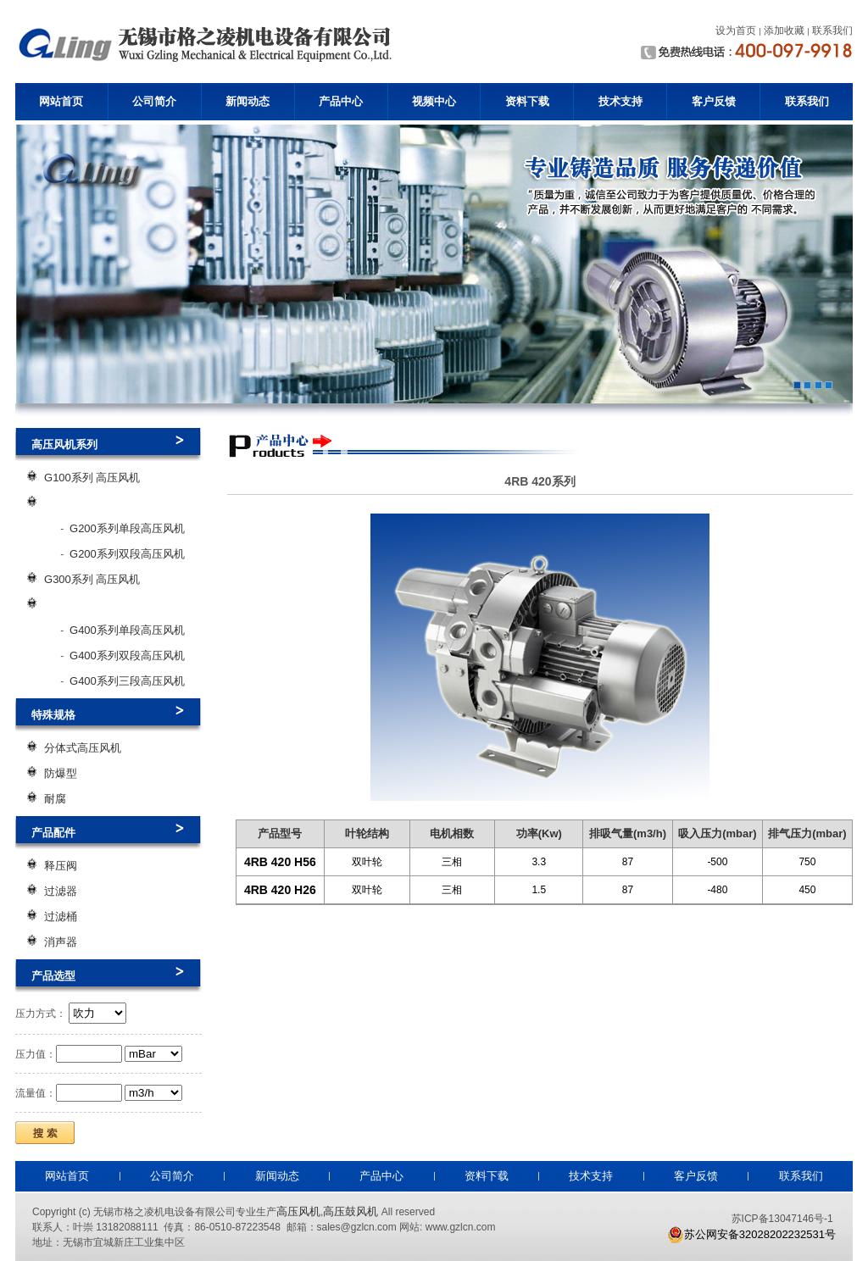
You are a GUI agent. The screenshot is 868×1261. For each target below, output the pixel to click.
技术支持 (620, 101)
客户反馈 (714, 101)
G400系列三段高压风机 (127, 681)
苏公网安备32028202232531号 (751, 1234)
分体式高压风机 (82, 748)
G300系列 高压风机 (92, 579)
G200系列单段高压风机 (127, 528)
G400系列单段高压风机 (127, 630)
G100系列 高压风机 (92, 477)
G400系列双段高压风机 (127, 655)
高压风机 (298, 1211)
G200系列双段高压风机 (127, 553)
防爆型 (60, 773)
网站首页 (61, 101)
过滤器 (60, 891)
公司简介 (154, 101)
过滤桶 (60, 916)
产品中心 (341, 101)
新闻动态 (247, 101)
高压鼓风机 (350, 1211)
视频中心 (434, 101)
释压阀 (60, 865)
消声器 (60, 942)
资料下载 (527, 101)
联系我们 (807, 101)
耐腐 (55, 798)
